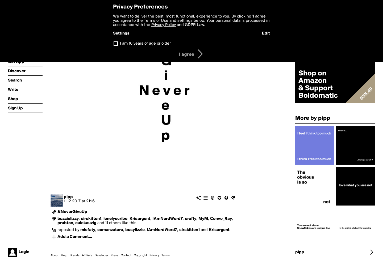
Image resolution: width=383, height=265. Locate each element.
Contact (126, 255)
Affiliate (87, 255)
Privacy (154, 255)
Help (64, 255)
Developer (101, 255)
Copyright (140, 255)
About (55, 255)
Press (114, 255)
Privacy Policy (163, 25)
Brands (75, 255)
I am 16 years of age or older (145, 43)
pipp (68, 197)
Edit (266, 33)
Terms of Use (156, 21)
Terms (165, 255)
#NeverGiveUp (72, 212)
